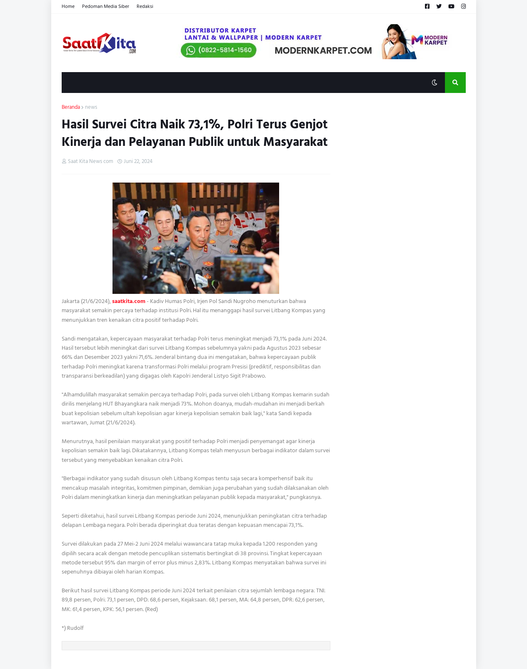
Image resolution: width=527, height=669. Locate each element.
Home (68, 6)
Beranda (71, 107)
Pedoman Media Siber (105, 6)
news (91, 107)
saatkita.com (128, 301)
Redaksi (145, 6)
